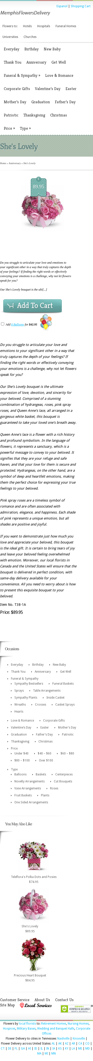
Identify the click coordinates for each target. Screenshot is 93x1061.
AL (53, 1043)
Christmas (58, 115)
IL (41, 1048)
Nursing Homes (78, 1023)
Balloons (20, 774)
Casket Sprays (65, 704)
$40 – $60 (44, 753)
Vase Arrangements (27, 788)
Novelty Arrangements (29, 781)
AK (60, 1043)
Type (25, 128)
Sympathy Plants (25, 697)
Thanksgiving (34, 115)
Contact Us (64, 999)
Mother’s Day (15, 102)
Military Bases (26, 1028)
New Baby (52, 49)
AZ (66, 1043)
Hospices (9, 1028)
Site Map (7, 1005)
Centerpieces (64, 774)
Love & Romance (59, 75)
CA (80, 1043)
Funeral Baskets (63, 683)
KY (66, 1048)
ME (80, 1048)
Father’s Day (65, 102)
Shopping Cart (81, 6)
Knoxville (79, 1038)
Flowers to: (10, 26)
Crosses (40, 704)
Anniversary (36, 62)
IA (53, 1048)
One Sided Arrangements (31, 802)
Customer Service (15, 999)
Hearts (18, 711)
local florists (27, 1023)
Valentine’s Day (48, 88)
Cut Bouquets (63, 781)
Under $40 (21, 753)
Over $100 (46, 760)
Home (3, 163)
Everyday (11, 49)
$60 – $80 (67, 753)
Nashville (63, 1038)
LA (73, 1048)
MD (87, 1048)
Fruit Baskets (23, 795)
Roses (54, 788)
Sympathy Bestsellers (28, 683)
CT (3, 1048)
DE (9, 1048)
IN (47, 1048)
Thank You (12, 62)
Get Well (58, 62)
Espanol (62, 6)
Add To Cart (35, 305)
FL (16, 1048)
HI (29, 1048)
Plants (45, 795)
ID (35, 1048)
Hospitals (43, 26)
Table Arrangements (47, 690)
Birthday (31, 49)
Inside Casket (55, 697)
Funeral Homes (66, 26)
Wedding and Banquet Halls (55, 1028)
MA (39, 1053)
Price (9, 128)
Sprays (19, 690)
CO (87, 1043)
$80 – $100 (22, 760)
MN (53, 1053)
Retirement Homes (53, 1023)
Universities (10, 37)
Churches (30, 37)
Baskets (41, 774)
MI (46, 1053)
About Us (42, 999)
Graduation (40, 102)
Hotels (27, 26)
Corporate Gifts (17, 88)
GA (23, 1048)
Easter (70, 88)
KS (60, 1048)
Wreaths (20, 704)
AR (73, 1043)
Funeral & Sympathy (22, 75)
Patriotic (11, 115)
